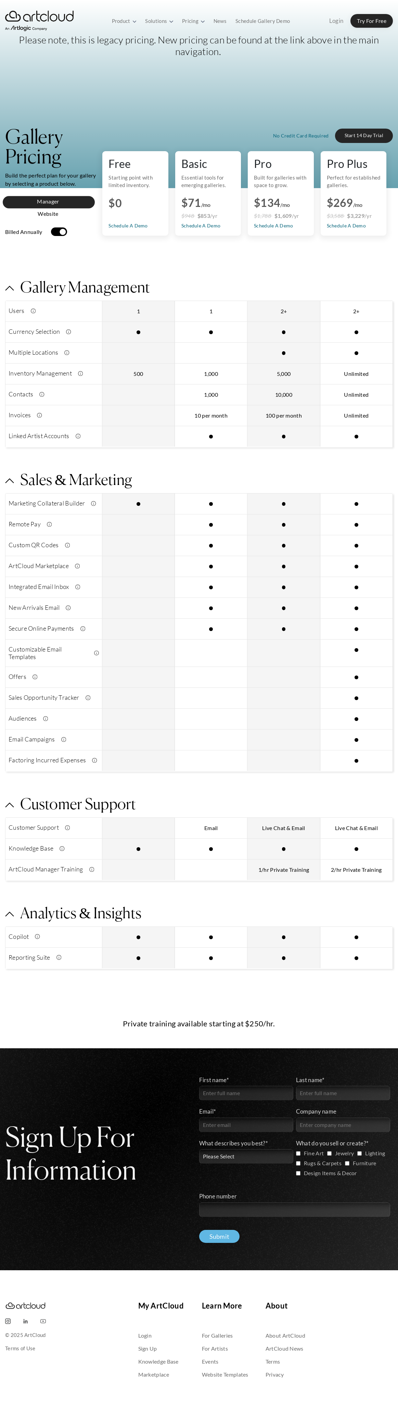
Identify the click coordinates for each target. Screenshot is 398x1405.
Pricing (193, 21)
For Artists (215, 1348)
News (220, 21)
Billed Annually (23, 231)
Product (124, 21)
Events (210, 1361)
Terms (273, 1361)
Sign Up (147, 1348)
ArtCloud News (285, 1348)
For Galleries (217, 1335)
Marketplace (153, 1374)
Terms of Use (20, 1348)
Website (48, 213)
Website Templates (225, 1374)
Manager (48, 201)
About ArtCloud (285, 1335)
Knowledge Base (158, 1361)
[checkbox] (343, 1164)
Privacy (275, 1374)
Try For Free (371, 20)
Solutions (159, 21)
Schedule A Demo (201, 225)
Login (336, 20)
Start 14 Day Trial (364, 135)
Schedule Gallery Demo (262, 21)
